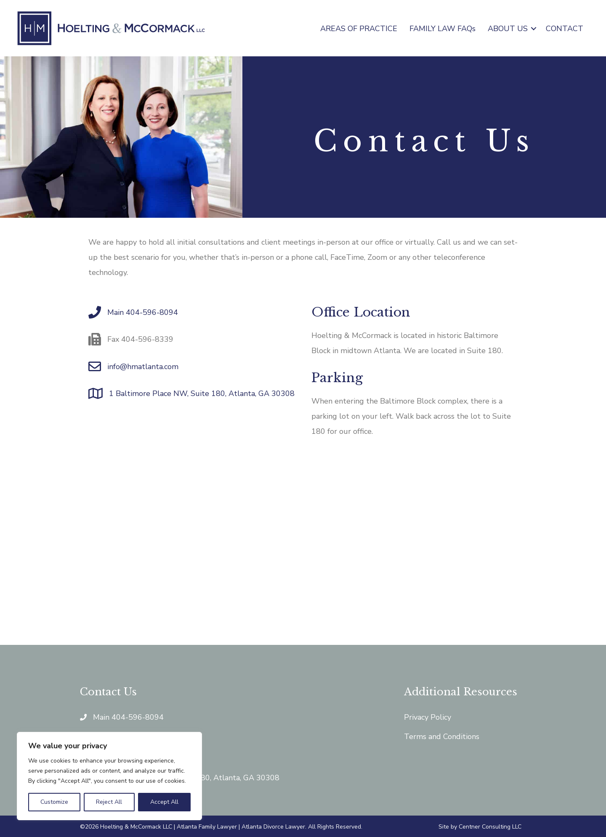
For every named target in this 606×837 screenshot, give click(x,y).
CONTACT (564, 29)
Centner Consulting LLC (490, 827)
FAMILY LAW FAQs (442, 29)
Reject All (109, 802)
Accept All (164, 802)
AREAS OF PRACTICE (358, 29)
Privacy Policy (427, 717)
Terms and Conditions (441, 736)
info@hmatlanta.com (142, 367)
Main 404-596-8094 (142, 312)
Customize (54, 802)
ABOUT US (508, 29)
